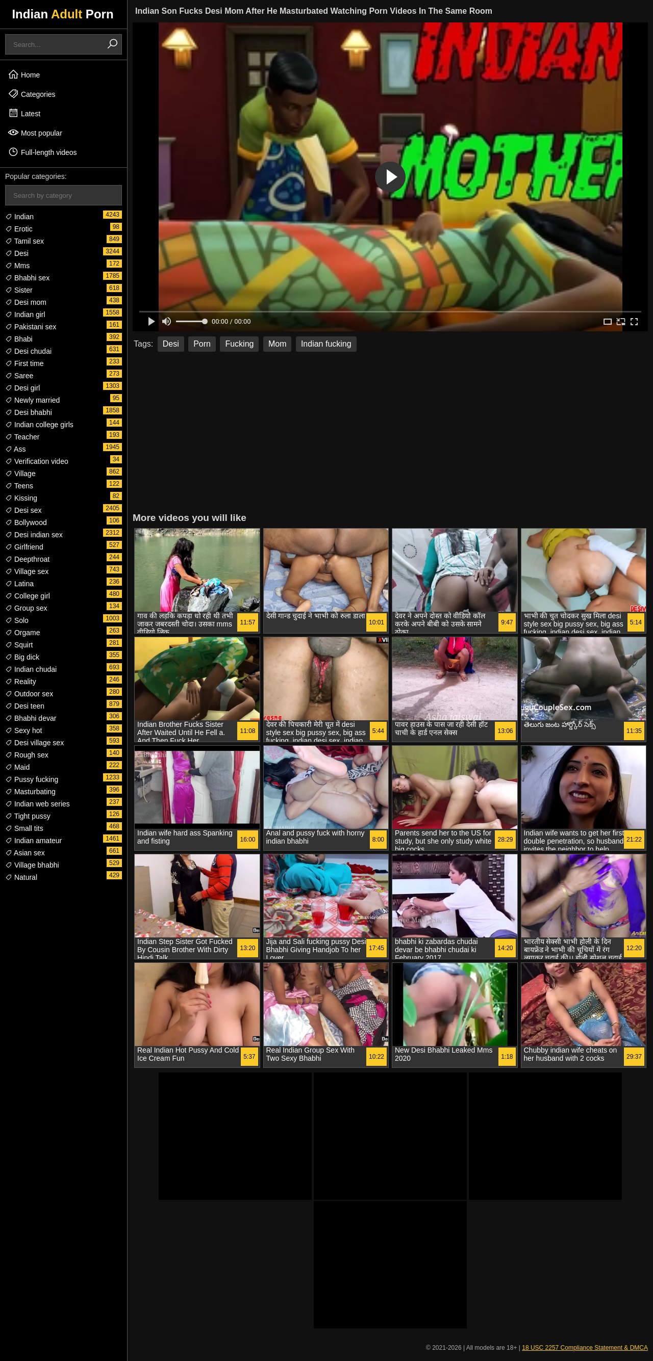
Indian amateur (33, 840)
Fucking (239, 343)
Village (20, 473)
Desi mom (25, 302)
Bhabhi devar (30, 718)
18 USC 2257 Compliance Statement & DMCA (585, 1347)
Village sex (26, 571)
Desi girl (22, 388)
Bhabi (19, 339)
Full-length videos (42, 152)
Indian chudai (31, 669)
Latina (19, 584)
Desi (17, 253)
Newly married (32, 400)
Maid (17, 767)
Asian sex (25, 853)
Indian (19, 217)
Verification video (36, 461)
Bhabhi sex (27, 278)
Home (24, 74)
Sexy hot (23, 730)
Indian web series (37, 804)
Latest (24, 113)
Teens (19, 486)
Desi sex (23, 510)
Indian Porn (62, 14)
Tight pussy (28, 816)
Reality (20, 681)
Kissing (21, 498)
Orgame (22, 633)
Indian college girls (39, 425)
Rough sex (26, 755)
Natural (21, 877)
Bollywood (26, 522)
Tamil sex (24, 241)
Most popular (35, 132)
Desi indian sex (34, 535)
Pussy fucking (31, 779)
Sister (19, 290)
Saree (19, 376)
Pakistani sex (30, 327)
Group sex (26, 608)
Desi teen (24, 706)
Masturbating (30, 792)
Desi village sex (34, 743)
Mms (17, 265)
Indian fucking (326, 343)
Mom (277, 343)
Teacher (22, 437)
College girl (27, 596)
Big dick (22, 657)
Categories (32, 93)
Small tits (24, 828)
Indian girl (25, 314)
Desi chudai (28, 351)
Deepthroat (27, 559)
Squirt (19, 645)
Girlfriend (24, 547)
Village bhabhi (32, 865)
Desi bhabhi (28, 412)
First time (24, 363)
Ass (15, 449)
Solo (17, 620)
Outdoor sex (29, 694)
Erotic (19, 229)
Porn (202, 343)
